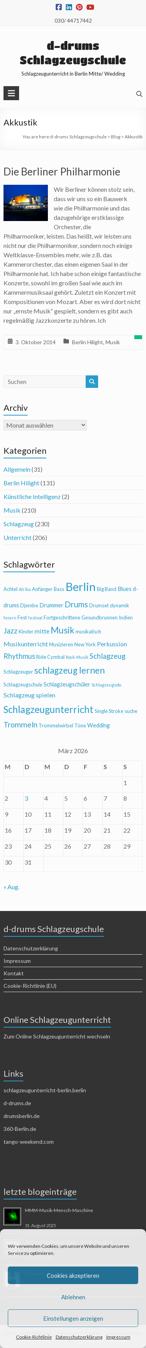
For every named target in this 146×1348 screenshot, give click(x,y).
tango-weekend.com (29, 1141)
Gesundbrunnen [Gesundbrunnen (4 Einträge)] (99, 617)
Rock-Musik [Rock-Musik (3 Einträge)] (77, 657)
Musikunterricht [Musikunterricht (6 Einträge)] (26, 643)
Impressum (118, 1337)
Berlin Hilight (87, 342)
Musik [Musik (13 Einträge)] (62, 630)
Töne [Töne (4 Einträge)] (80, 725)
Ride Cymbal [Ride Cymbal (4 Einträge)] (50, 657)
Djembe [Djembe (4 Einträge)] (29, 605)
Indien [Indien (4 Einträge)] (126, 617)
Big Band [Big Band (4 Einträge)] (106, 589)
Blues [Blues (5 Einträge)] (125, 589)
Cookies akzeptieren (73, 1275)
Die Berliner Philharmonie (62, 171)
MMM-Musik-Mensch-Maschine (59, 1210)
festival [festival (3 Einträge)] (35, 617)
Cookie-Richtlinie (34, 1337)
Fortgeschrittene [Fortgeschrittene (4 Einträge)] (62, 617)
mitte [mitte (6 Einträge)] (42, 631)
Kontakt (14, 973)
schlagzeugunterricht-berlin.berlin (45, 1090)
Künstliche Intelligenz (32, 496)
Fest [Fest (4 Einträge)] (22, 617)
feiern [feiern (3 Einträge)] (10, 617)
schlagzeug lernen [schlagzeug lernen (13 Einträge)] (69, 670)
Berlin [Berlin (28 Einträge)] (80, 586)
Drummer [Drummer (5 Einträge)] (51, 605)
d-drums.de (17, 1103)
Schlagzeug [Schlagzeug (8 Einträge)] (107, 656)
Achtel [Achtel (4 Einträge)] (11, 589)
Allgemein (17, 469)
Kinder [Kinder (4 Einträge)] (26, 631)
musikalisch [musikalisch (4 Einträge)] (88, 631)
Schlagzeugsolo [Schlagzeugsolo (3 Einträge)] (106, 684)
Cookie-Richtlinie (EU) (30, 985)
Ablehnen (73, 1296)
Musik (113, 342)
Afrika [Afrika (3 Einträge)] (25, 589)
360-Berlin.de (20, 1128)
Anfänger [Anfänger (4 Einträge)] (42, 589)
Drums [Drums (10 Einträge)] (76, 604)
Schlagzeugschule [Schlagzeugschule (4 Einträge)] (23, 684)
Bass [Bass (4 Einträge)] (59, 589)
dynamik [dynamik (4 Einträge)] (119, 605)
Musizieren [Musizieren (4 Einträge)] (61, 644)
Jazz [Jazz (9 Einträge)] (11, 630)
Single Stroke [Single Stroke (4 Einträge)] (109, 711)
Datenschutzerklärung (79, 1337)
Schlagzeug (19, 523)
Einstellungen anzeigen (73, 1318)
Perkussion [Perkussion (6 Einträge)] (112, 643)
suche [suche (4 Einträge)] (131, 711)
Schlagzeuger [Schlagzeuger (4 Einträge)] (18, 672)
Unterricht (18, 537)
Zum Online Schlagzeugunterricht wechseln (57, 1036)
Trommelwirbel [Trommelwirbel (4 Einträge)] (56, 725)
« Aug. (11, 886)
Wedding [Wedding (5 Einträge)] (98, 725)
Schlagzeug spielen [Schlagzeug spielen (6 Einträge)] (29, 695)
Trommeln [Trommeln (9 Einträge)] (20, 724)
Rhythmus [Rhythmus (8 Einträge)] (19, 656)
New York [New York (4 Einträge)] (85, 644)
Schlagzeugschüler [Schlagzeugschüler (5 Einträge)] (67, 684)
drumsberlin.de (22, 1116)
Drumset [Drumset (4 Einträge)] (99, 605)
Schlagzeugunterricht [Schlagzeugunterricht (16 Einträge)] (48, 709)
